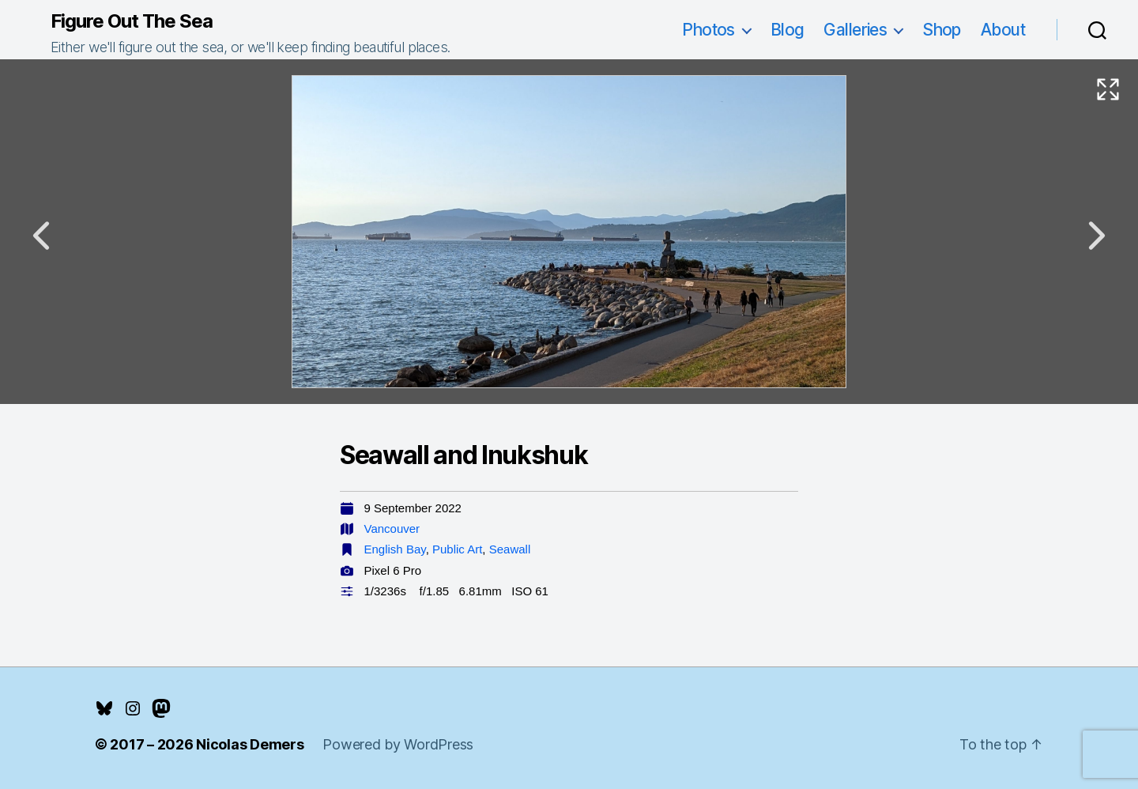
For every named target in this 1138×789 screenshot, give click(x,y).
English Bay (395, 549)
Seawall (510, 549)
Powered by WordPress (397, 744)
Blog (788, 30)
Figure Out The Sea (132, 21)
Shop (941, 30)
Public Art (457, 549)
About (1003, 30)
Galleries (855, 30)
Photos (708, 30)
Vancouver (392, 528)
